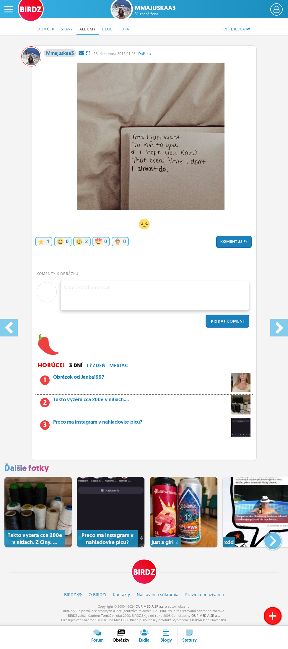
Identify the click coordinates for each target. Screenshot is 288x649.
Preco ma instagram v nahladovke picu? (144, 424)
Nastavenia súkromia (157, 594)
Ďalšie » (144, 53)
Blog (107, 29)
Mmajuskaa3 (155, 10)
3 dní (76, 365)
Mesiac (118, 365)
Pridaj (227, 321)
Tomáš (106, 615)
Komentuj (234, 241)
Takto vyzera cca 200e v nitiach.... (144, 401)
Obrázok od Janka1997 (150, 379)
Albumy (87, 29)
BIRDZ (144, 572)
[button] (268, 538)
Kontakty (121, 594)
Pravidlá (204, 594)
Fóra (124, 29)
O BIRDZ (97, 594)
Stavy (67, 29)
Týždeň (96, 365)
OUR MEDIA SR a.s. (150, 606)
